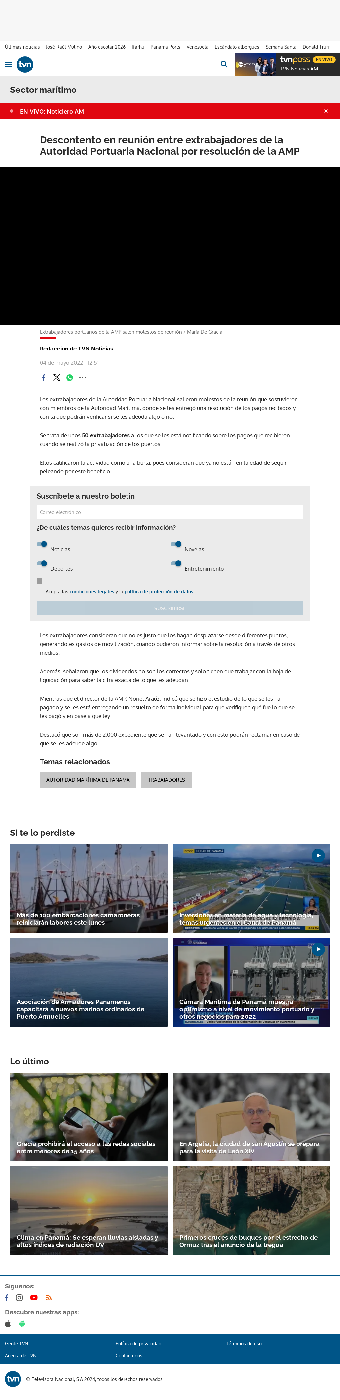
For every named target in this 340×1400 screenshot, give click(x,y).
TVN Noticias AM (299, 69)
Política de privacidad (138, 1343)
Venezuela (198, 47)
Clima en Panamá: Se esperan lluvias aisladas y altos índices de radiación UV (87, 1241)
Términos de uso (244, 1343)
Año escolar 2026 (107, 47)
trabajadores (166, 780)
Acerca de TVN (20, 1355)
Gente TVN (16, 1343)
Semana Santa (281, 47)
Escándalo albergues (237, 47)
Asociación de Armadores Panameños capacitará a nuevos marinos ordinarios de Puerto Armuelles (80, 1009)
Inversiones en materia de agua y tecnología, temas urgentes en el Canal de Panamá (246, 918)
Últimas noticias (22, 47)
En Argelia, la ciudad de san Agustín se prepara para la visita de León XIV (249, 1147)
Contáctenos (129, 1355)
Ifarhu (138, 47)
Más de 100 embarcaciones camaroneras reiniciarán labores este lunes (78, 918)
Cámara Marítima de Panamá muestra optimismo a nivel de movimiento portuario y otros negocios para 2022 (246, 1009)
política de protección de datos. (159, 591)
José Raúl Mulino (64, 47)
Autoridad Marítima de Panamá (88, 780)
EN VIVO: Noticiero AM (52, 111)
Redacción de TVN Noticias (76, 348)
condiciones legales (92, 591)
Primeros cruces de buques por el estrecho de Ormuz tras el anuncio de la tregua (248, 1241)
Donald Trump (318, 47)
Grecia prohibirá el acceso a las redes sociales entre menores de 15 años (86, 1147)
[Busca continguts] (224, 64)
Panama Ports (165, 47)
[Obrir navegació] (8, 65)
